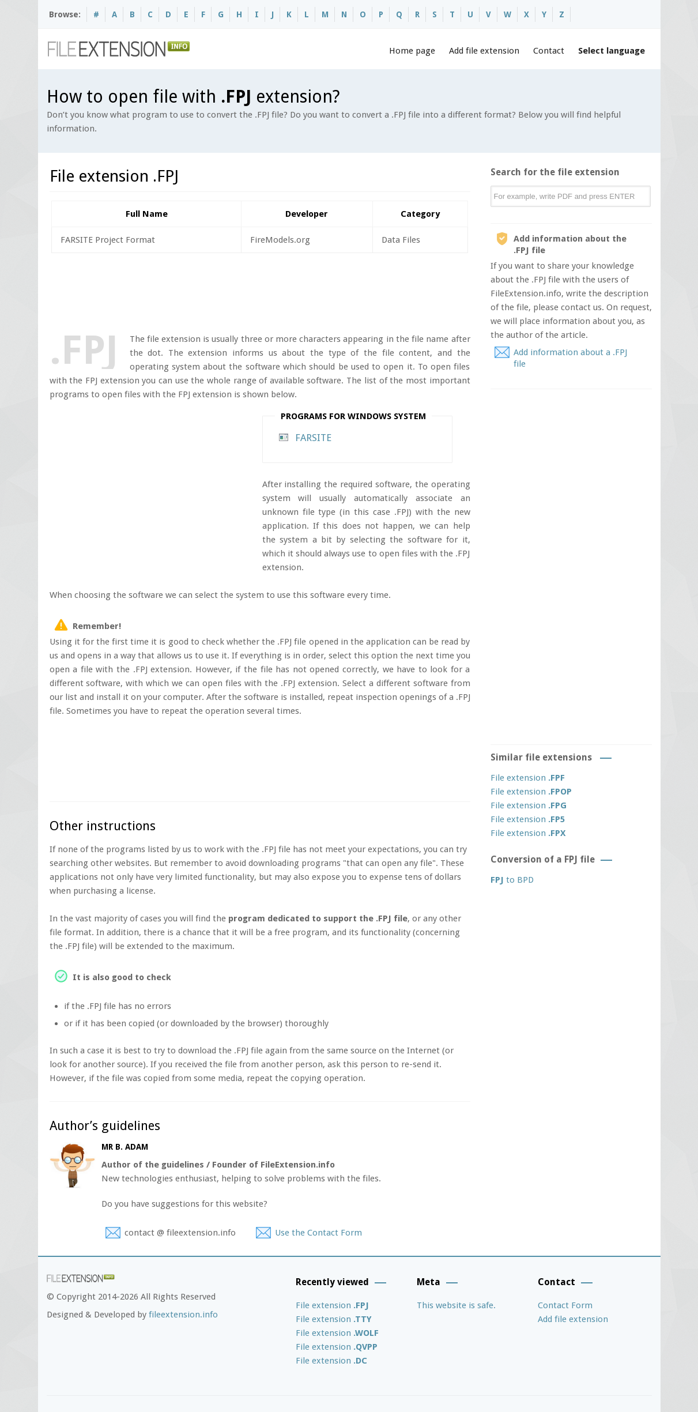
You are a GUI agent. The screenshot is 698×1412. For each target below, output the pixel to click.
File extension (528, 778)
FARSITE (313, 437)
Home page (412, 51)
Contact (548, 51)
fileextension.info (183, 1314)
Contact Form (565, 1305)
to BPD (512, 880)
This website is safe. (456, 1305)
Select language (611, 51)
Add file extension (484, 51)
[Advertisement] (259, 291)
